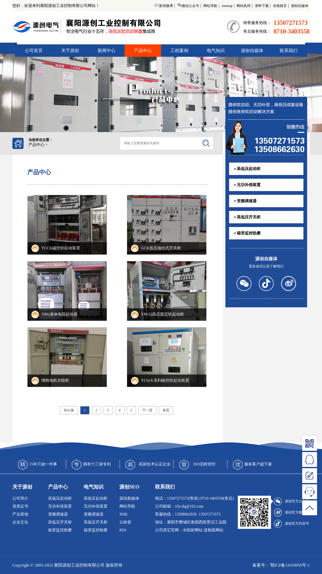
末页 (165, 410)
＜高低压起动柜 (247, 169)
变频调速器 (58, 514)
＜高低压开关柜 (247, 217)
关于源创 (70, 50)
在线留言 (280, 6)
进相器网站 (213, 530)
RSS (122, 530)
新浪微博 (163, 6)
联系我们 (288, 50)
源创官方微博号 (291, 513)
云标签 (125, 522)
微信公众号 (188, 6)
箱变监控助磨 (60, 530)
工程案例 (179, 50)
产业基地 (20, 514)
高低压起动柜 (60, 498)
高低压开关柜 (60, 522)
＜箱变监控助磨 (247, 233)
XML (123, 514)
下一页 (147, 410)
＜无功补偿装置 (247, 185)
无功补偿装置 (60, 506)
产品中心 (143, 50)
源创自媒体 (299, 6)
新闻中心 (106, 50)
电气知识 (216, 50)
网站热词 (243, 6)
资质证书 (20, 506)
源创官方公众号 (291, 501)
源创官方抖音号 (291, 524)
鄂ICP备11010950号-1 (289, 565)
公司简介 (20, 498)
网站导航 (210, 6)
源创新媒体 (129, 498)
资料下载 (262, 6)
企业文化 (20, 522)
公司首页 (34, 50)
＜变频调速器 (245, 201)
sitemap (227, 6)
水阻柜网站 (193, 530)
